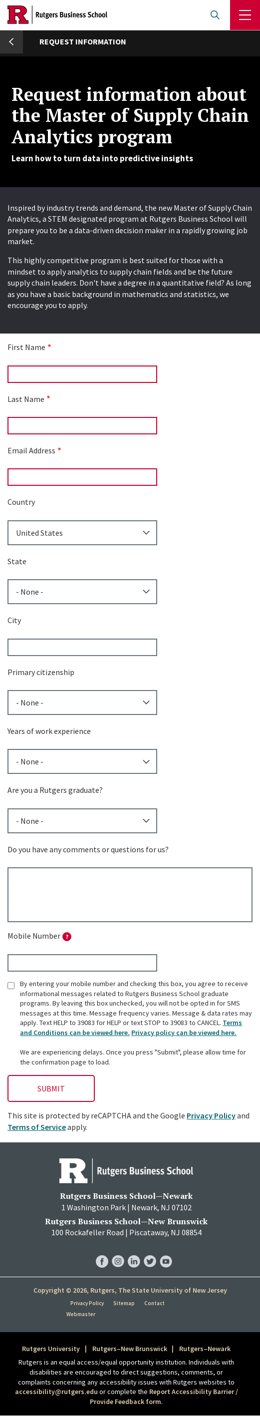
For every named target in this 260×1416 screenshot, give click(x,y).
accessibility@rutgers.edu (56, 1391)
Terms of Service (36, 1127)
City (14, 620)
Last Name (25, 399)
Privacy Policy (211, 1115)
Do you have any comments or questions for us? (88, 849)
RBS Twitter (150, 1251)
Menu (245, 15)
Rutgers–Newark (205, 1348)
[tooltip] (66, 936)
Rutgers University (51, 1348)
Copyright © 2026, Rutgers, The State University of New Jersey (130, 1290)
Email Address (31, 450)
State (16, 561)
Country (21, 502)
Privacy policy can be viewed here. (184, 1032)
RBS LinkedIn (134, 1251)
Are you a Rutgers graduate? (55, 790)
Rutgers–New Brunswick (129, 1348)
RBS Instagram (118, 1251)
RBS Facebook (102, 1251)
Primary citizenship (40, 672)
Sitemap (124, 1303)
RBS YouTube (166, 1251)
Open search (215, 15)
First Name (26, 347)
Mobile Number (39, 936)
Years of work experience (49, 731)
